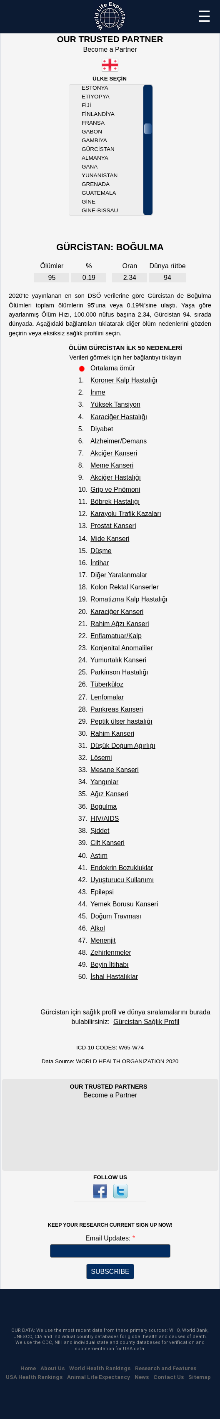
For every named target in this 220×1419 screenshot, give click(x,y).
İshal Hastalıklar (114, 976)
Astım (99, 855)
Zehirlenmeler (110, 952)
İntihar (99, 562)
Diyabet (101, 429)
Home (28, 1368)
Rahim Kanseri (112, 733)
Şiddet (99, 830)
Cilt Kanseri (107, 842)
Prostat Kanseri (113, 525)
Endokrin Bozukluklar (121, 867)
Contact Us (168, 1377)
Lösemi (101, 757)
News (142, 1377)
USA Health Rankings (34, 1377)
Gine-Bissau (100, 210)
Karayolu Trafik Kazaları (125, 513)
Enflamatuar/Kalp (116, 635)
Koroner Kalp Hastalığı (124, 380)
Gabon (92, 131)
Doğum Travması (115, 916)
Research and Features (165, 1368)
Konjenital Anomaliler (121, 648)
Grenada (96, 184)
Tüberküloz (106, 684)
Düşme (101, 550)
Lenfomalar (107, 697)
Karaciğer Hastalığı (118, 416)
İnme (97, 392)
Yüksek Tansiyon (115, 404)
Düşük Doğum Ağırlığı (122, 745)
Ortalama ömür (112, 368)
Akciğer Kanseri (113, 453)
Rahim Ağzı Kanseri (119, 623)
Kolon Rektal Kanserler (124, 587)
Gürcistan (98, 149)
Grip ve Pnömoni (115, 489)
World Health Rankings (99, 1368)
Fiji (86, 105)
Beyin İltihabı (109, 964)
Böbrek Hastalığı (115, 501)
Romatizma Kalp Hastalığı (129, 599)
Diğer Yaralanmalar (118, 575)
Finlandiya (98, 114)
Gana (90, 167)
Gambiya (94, 140)
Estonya (95, 88)
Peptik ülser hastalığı (121, 721)
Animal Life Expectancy (98, 1377)
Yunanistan (100, 175)
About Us (52, 1368)
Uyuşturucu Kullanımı (122, 879)
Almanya (95, 158)
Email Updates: (108, 1238)
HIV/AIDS (104, 818)
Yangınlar (104, 781)
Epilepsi (102, 892)
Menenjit (102, 940)
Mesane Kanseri (114, 769)
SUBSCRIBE (110, 1271)
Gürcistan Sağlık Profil (146, 1021)
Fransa (93, 123)
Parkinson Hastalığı (119, 672)
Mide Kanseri (109, 538)
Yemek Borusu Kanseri (124, 904)
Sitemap (199, 1377)
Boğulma (103, 806)
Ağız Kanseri (109, 794)
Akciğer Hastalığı (115, 477)
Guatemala (99, 193)
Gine (88, 202)
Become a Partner (110, 49)
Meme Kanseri (111, 465)
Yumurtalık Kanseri (118, 660)
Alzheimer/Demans (118, 441)
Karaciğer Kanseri (116, 611)
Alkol (97, 928)
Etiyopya (96, 96)
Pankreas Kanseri (116, 709)
